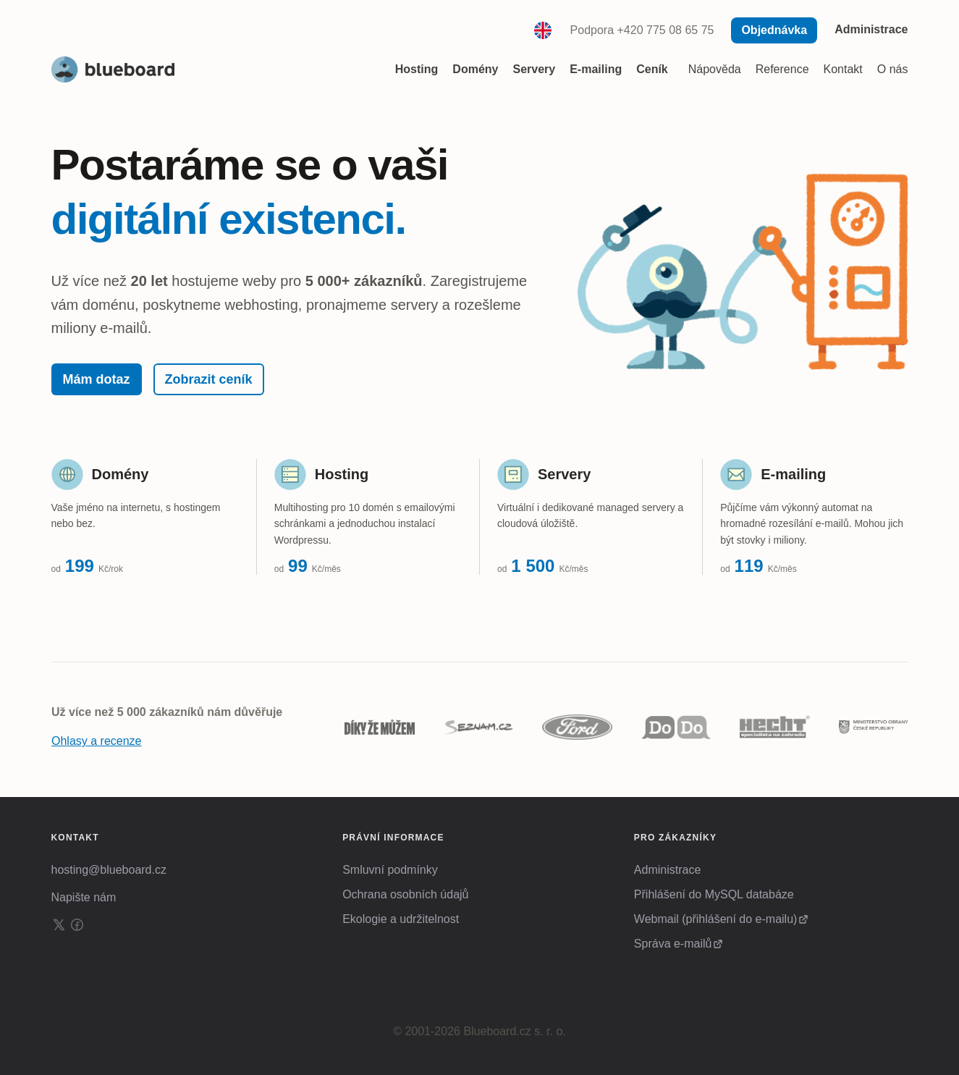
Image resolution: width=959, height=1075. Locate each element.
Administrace (871, 29)
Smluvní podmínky (390, 870)
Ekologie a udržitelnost (400, 919)
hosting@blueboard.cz (108, 870)
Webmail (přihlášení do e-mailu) (716, 919)
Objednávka (774, 30)
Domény (120, 474)
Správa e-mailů (673, 943)
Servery (564, 474)
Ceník (652, 69)
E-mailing (793, 474)
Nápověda (714, 69)
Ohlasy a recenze (96, 741)
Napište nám (84, 897)
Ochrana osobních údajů (405, 894)
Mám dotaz (96, 379)
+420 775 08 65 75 (665, 30)
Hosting (341, 474)
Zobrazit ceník (209, 379)
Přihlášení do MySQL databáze (714, 894)
